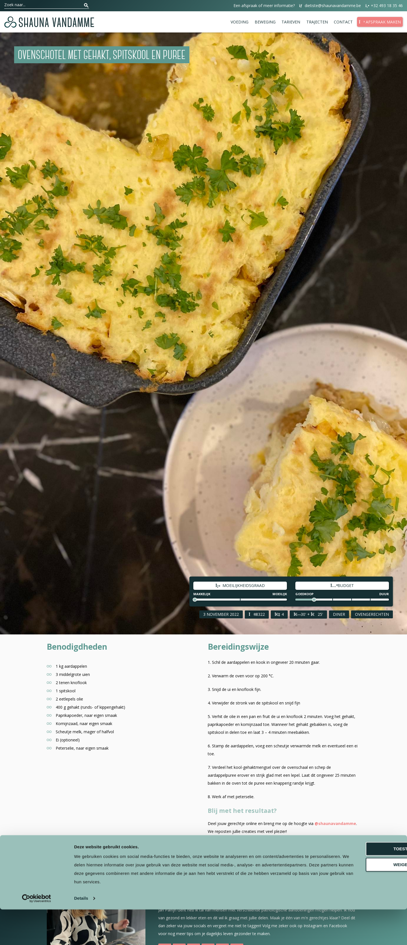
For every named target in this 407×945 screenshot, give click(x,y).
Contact (343, 22)
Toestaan (359, 884)
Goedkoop (304, 594)
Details (81, 933)
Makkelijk (201, 594)
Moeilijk (279, 594)
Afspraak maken (380, 22)
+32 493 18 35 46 (384, 6)
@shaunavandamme (335, 823)
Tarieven (291, 22)
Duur (384, 594)
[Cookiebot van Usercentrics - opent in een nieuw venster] (36, 934)
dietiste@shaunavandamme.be (330, 6)
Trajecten (317, 22)
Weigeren (359, 900)
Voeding (239, 22)
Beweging (265, 22)
